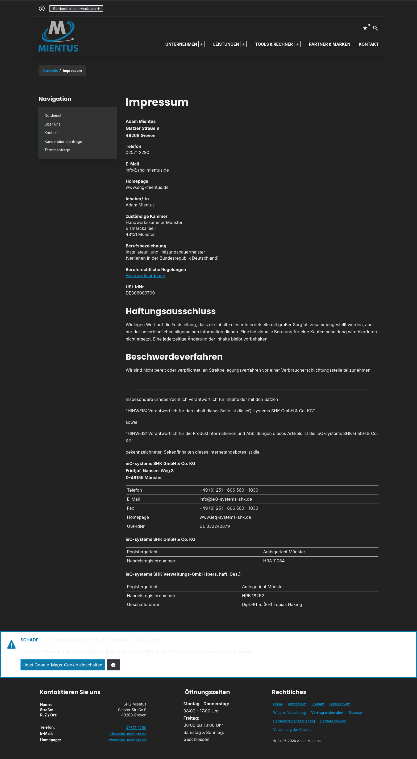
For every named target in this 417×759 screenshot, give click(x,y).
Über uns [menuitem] (52, 124)
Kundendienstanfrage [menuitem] (63, 141)
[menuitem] (201, 44)
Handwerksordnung (145, 275)
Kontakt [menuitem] (369, 44)
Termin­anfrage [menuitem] (57, 150)
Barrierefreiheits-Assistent (74, 8)
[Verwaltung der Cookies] (113, 664)
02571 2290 (136, 727)
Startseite (50, 70)
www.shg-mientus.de (127, 740)
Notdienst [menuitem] (52, 115)
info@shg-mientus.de (128, 734)
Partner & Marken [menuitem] (329, 44)
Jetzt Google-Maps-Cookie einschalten (62, 664)
